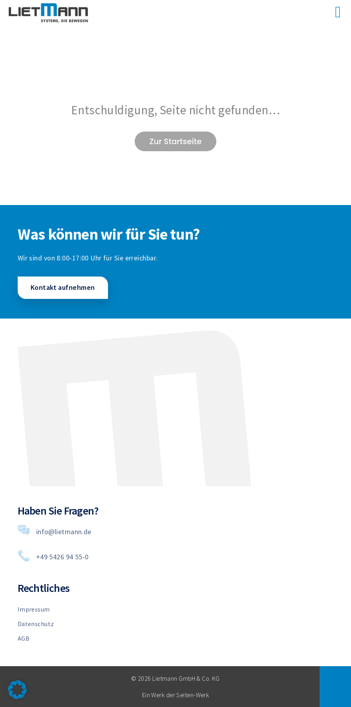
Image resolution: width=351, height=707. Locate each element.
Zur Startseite (175, 141)
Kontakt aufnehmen (63, 287)
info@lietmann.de (63, 531)
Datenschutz (36, 624)
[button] (17, 689)
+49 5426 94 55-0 (62, 556)
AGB (23, 638)
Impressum (34, 609)
